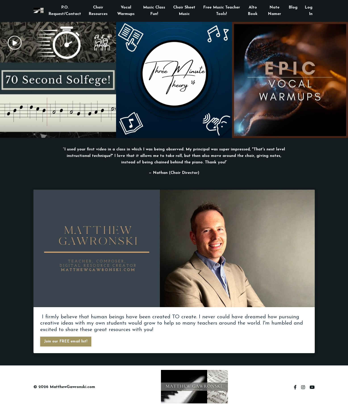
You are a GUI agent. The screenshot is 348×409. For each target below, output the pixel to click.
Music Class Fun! (154, 10)
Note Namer (274, 10)
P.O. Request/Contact (64, 10)
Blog (293, 7)
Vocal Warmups (126, 10)
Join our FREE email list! (65, 341)
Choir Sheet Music (184, 10)
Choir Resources (98, 10)
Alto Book (253, 10)
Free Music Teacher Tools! (221, 10)
